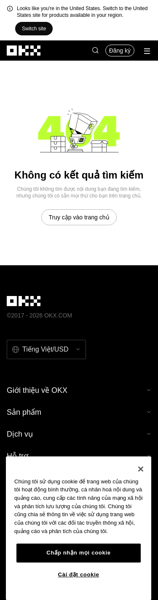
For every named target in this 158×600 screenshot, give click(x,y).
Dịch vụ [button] (79, 434)
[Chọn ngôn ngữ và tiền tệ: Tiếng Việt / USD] (46, 349)
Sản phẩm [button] (79, 412)
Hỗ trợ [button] (79, 456)
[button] (95, 50)
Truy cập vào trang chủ (78, 217)
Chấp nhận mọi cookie (78, 552)
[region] (78, 528)
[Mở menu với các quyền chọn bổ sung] (147, 51)
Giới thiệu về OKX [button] (79, 390)
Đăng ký (120, 50)
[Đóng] (140, 469)
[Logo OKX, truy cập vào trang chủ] (24, 50)
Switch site (34, 29)
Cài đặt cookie (78, 574)
